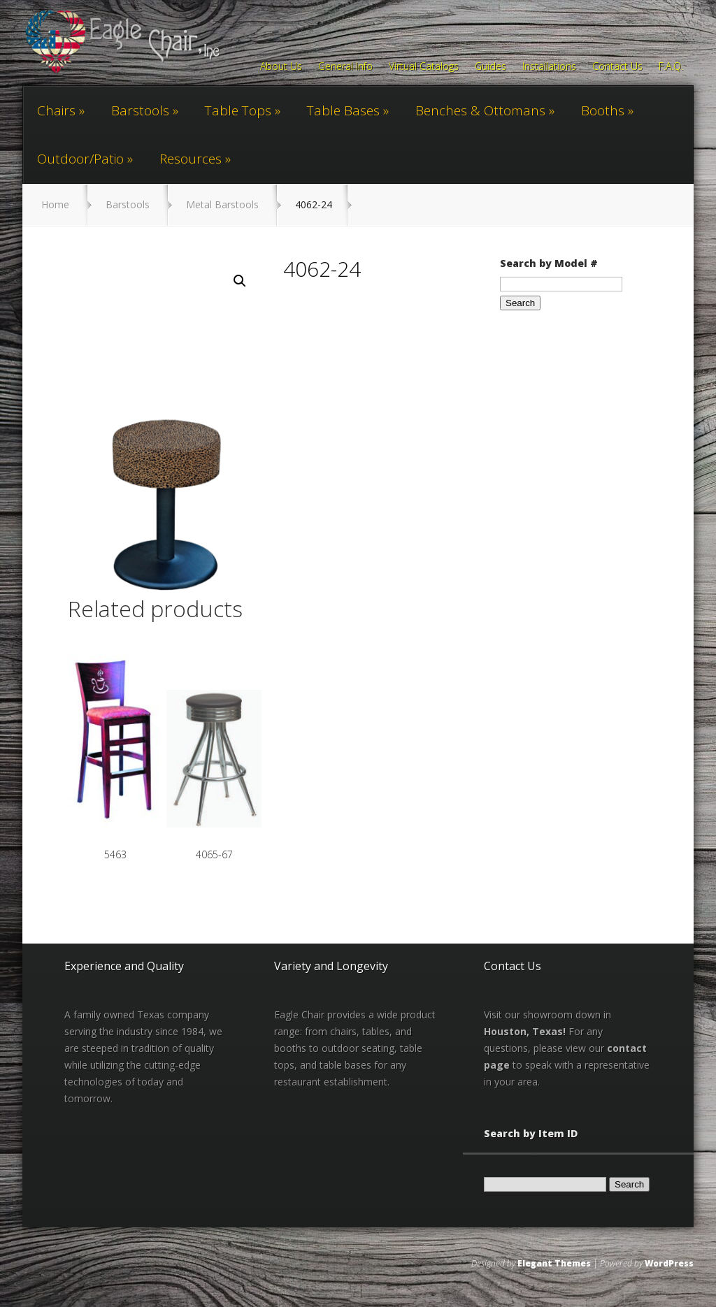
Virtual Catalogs (424, 67)
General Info (345, 67)
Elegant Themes (554, 1263)
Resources (190, 159)
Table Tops (238, 110)
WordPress (669, 1263)
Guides (490, 67)
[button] (239, 281)
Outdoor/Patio (80, 159)
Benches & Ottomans (480, 110)
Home (55, 204)
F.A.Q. (671, 67)
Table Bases (343, 110)
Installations (549, 67)
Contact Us (617, 67)
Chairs (56, 110)
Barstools (140, 110)
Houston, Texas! (525, 1031)
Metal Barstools (222, 204)
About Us (281, 67)
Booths (602, 110)
